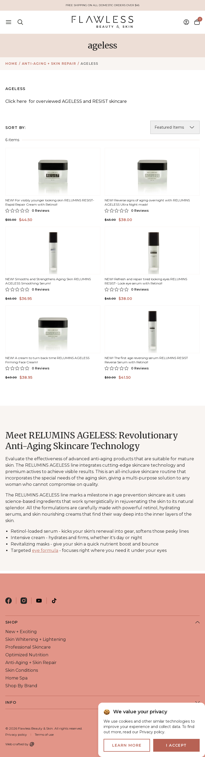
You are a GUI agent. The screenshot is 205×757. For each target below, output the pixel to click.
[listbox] (175, 127)
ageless (89, 64)
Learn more (127, 745)
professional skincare (28, 647)
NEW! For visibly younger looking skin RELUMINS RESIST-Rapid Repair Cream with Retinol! (49, 202)
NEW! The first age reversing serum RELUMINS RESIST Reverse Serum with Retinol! (146, 360)
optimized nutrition (26, 654)
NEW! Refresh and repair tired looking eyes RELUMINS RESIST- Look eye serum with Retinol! (146, 281)
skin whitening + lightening (35, 639)
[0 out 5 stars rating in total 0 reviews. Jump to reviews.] (27, 210)
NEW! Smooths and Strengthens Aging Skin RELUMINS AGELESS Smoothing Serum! (48, 281)
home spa (16, 678)
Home (11, 64)
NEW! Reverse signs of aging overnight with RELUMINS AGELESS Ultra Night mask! (147, 202)
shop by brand (21, 685)
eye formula (45, 550)
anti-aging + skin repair (49, 64)
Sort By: (15, 127)
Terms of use (44, 734)
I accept (176, 745)
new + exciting (21, 631)
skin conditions (21, 670)
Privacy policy (16, 734)
